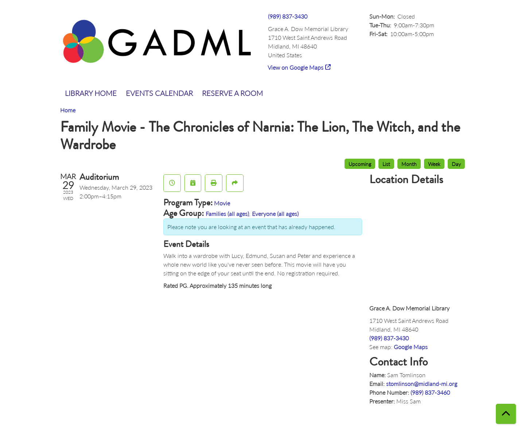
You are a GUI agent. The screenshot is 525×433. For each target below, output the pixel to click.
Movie (222, 203)
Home (67, 110)
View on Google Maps (295, 67)
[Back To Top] (506, 414)
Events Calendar (159, 93)
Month (409, 163)
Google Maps (411, 347)
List (386, 163)
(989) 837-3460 (430, 392)
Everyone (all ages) (275, 213)
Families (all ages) (227, 213)
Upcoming (360, 163)
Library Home (91, 93)
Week (434, 163)
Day (456, 163)
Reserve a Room (232, 93)
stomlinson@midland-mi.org (421, 383)
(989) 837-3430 (287, 16)
